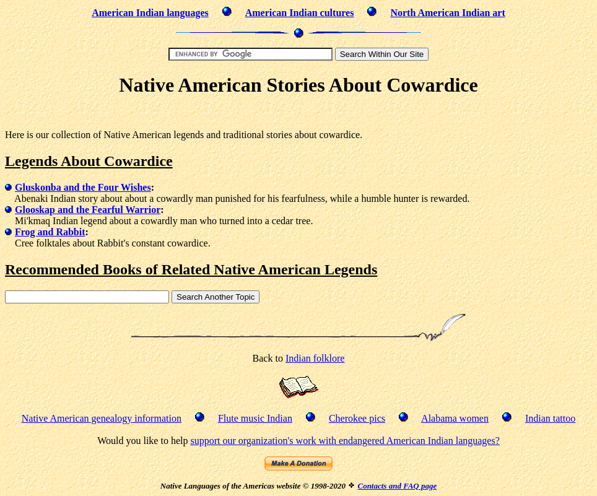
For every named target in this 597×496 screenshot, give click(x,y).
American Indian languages (150, 12)
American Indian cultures (299, 12)
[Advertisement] (298, 115)
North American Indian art (447, 12)
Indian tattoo (550, 418)
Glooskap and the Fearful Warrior (87, 209)
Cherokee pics (357, 418)
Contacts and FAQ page (397, 485)
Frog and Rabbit (50, 232)
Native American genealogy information (101, 418)
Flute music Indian (255, 418)
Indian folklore (315, 358)
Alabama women (455, 418)
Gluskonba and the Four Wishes (83, 187)
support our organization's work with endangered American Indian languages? (344, 440)
